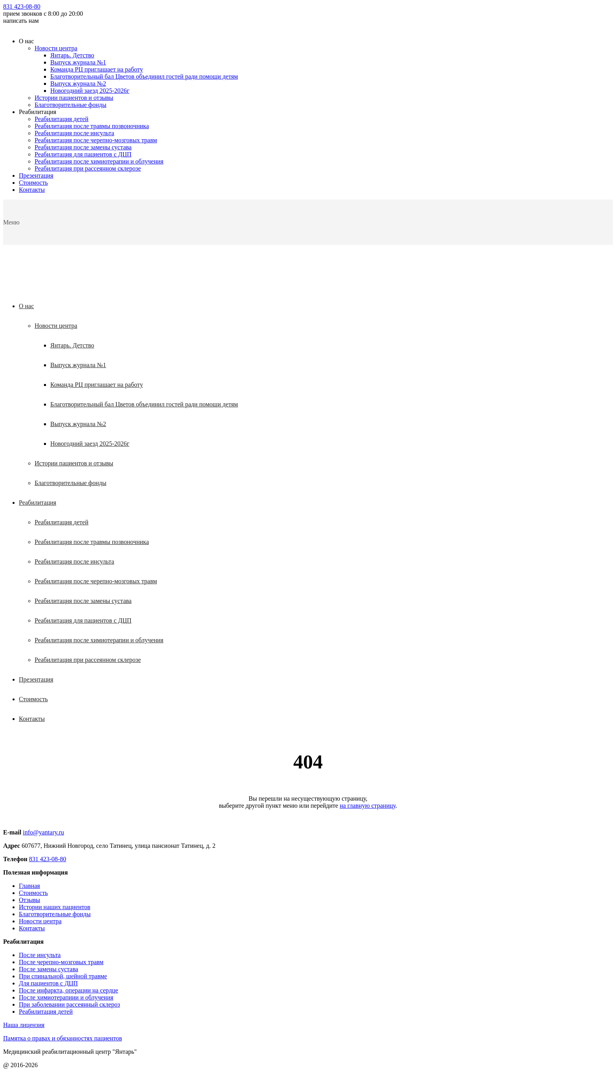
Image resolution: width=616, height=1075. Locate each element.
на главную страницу (368, 805)
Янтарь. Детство (72, 55)
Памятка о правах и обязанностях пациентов (62, 1038)
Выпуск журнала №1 (78, 62)
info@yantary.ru (43, 832)
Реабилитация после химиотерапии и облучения (99, 161)
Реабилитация (37, 502)
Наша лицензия (23, 1025)
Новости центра (56, 48)
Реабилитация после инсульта (74, 133)
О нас (26, 306)
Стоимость (33, 182)
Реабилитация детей (61, 119)
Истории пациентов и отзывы (74, 97)
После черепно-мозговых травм (61, 962)
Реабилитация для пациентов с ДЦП (83, 154)
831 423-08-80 (21, 6)
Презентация (36, 175)
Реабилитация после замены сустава (83, 147)
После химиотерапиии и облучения (66, 997)
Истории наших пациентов (54, 907)
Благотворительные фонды (70, 104)
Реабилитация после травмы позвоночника (92, 126)
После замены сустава (48, 969)
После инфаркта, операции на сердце (68, 990)
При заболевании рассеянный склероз (69, 1004)
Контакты (32, 189)
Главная (29, 885)
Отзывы (29, 900)
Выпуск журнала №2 (78, 83)
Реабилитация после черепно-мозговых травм (96, 140)
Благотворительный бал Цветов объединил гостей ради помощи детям (144, 76)
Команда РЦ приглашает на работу (96, 69)
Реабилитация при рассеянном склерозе (88, 168)
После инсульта (39, 955)
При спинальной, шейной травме (63, 976)
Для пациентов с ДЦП (48, 983)
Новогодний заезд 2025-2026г (89, 90)
